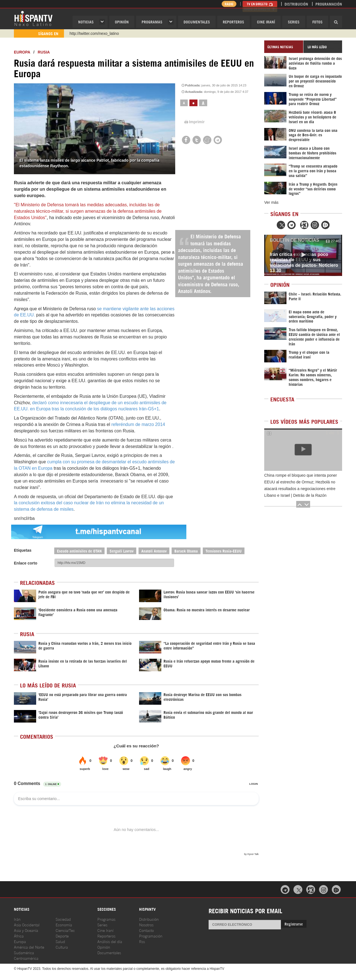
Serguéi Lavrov (122, 551)
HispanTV (33, 18)
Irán (17, 919)
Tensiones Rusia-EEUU (224, 551)
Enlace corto (25, 563)
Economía (64, 924)
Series (294, 22)
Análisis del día (109, 941)
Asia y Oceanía (26, 930)
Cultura (62, 947)
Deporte (62, 936)
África (19, 936)
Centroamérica (26, 958)
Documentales (197, 22)
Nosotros (146, 924)
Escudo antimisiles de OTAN (79, 551)
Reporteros (233, 22)
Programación (328, 4)
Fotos (317, 22)
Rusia (44, 52)
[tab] (283, 46)
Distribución (296, 4)
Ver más (271, 202)
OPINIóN (122, 22)
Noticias (86, 22)
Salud (60, 941)
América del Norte (29, 947)
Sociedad (63, 919)
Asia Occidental (26, 924)
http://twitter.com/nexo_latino (94, 33)
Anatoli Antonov (154, 551)
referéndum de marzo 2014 (138, 424)
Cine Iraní (266, 22)
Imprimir (194, 122)
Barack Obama (186, 551)
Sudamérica (24, 952)
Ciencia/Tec (65, 930)
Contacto (146, 930)
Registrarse (294, 924)
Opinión (103, 947)
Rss (142, 941)
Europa (22, 52)
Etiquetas (22, 550)
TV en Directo (260, 4)
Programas (152, 22)
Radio (228, 4)
